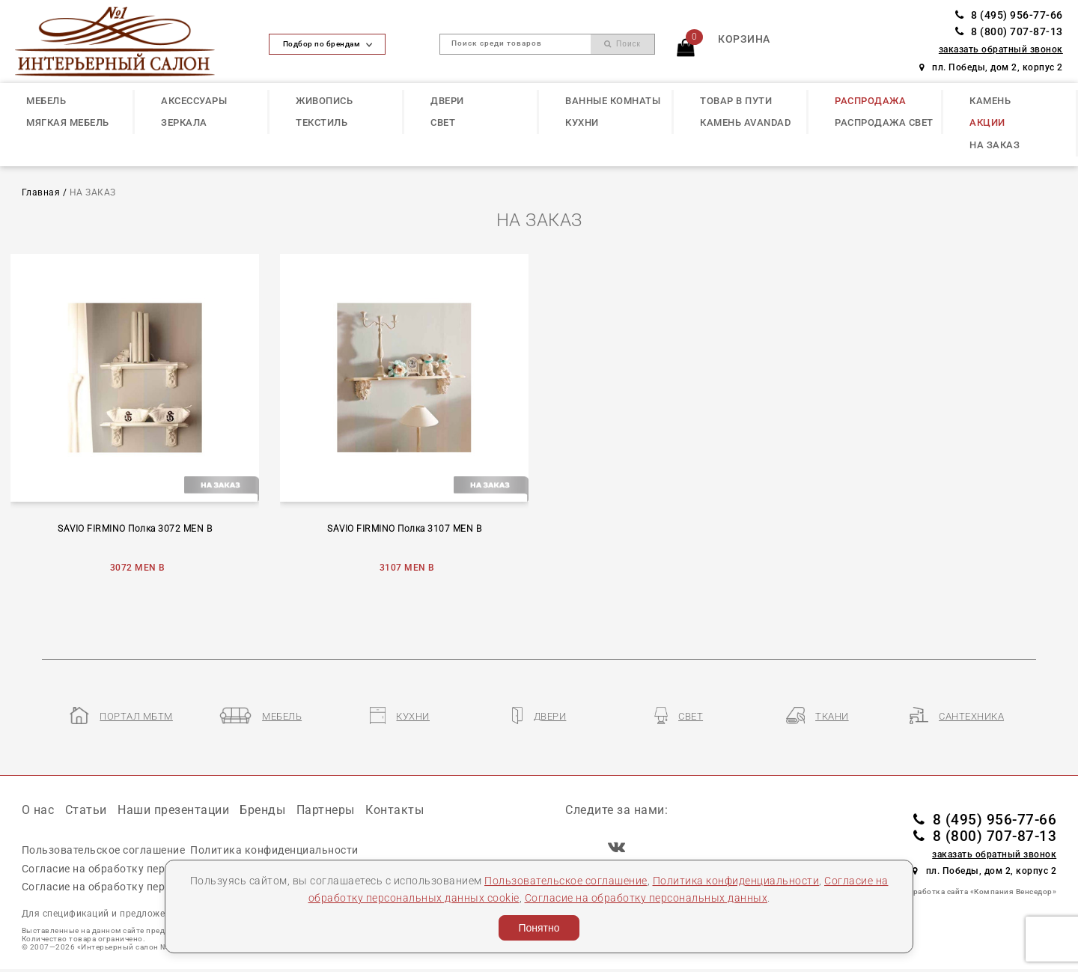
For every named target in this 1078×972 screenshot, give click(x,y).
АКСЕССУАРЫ (194, 100)
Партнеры (325, 810)
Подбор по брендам (328, 44)
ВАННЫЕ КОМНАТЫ (612, 100)
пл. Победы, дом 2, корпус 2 (991, 67)
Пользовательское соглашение (566, 881)
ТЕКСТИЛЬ (321, 122)
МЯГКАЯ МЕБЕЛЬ (67, 122)
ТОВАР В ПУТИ (736, 100)
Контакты (394, 810)
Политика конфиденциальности (736, 881)
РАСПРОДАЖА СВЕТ (884, 122)
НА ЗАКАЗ (994, 145)
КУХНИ (582, 122)
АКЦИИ (987, 122)
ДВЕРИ (447, 100)
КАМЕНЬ (990, 100)
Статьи (86, 810)
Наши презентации (173, 810)
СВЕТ (442, 122)
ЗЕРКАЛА (184, 122)
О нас (38, 810)
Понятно (538, 928)
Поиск (622, 44)
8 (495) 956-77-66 (1009, 15)
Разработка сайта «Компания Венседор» (978, 891)
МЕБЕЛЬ (46, 100)
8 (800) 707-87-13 (1009, 31)
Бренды (262, 810)
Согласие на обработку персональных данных (646, 898)
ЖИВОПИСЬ (324, 100)
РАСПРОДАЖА (870, 100)
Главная (41, 192)
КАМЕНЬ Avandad (745, 122)
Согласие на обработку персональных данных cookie (161, 869)
